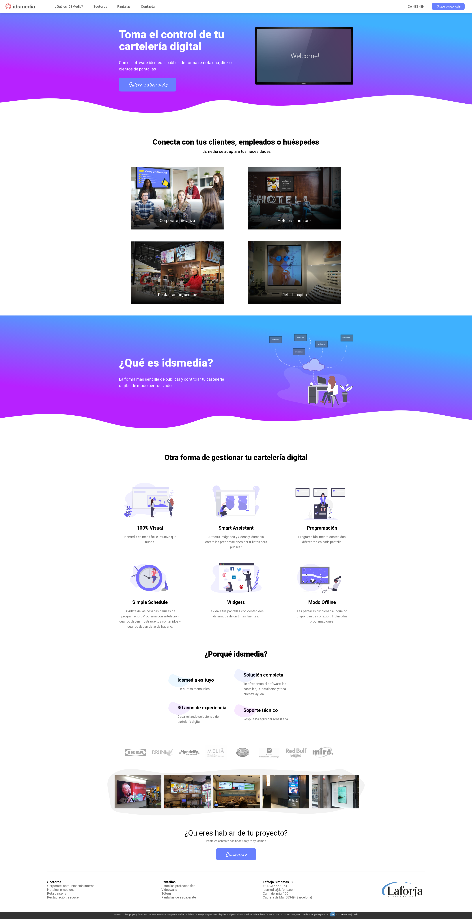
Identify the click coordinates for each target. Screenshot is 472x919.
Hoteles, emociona (60, 890)
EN (422, 6)
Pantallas (123, 6)
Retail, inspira (56, 893)
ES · (417, 6)
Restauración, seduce (63, 897)
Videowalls (169, 890)
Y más (355, 914)
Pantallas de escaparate (178, 897)
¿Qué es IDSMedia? (69, 6)
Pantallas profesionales (178, 886)
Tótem (166, 893)
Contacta (148, 6)
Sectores (100, 6)
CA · (411, 6)
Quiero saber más (448, 6)
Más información (343, 914)
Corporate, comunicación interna (70, 886)
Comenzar (236, 854)
